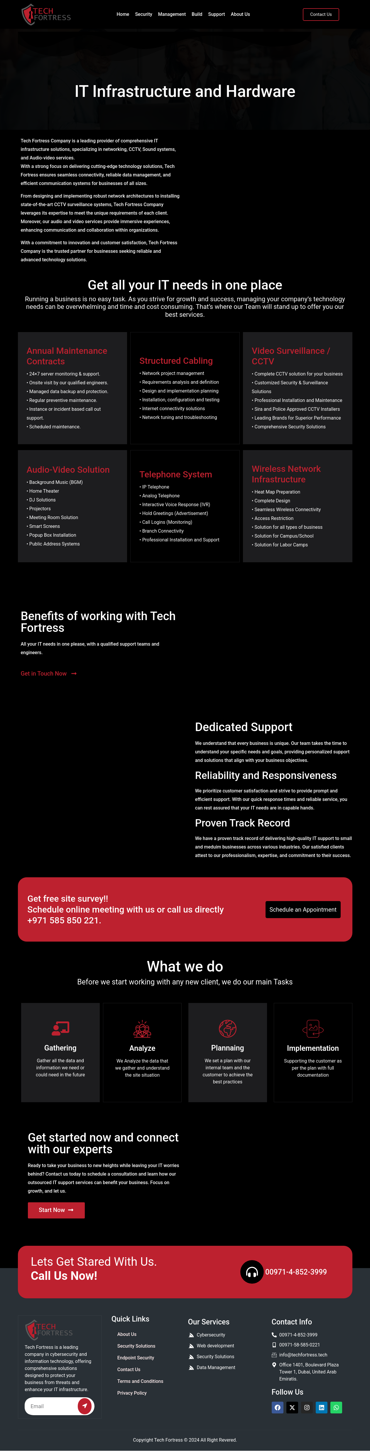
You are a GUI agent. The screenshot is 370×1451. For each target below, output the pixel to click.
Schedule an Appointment (303, 909)
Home (122, 14)
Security (143, 14)
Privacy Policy (132, 1393)
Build (197, 14)
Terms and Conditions (140, 1381)
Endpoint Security (135, 1358)
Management (172, 14)
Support (216, 14)
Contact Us (129, 1369)
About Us (240, 14)
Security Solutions (136, 1346)
